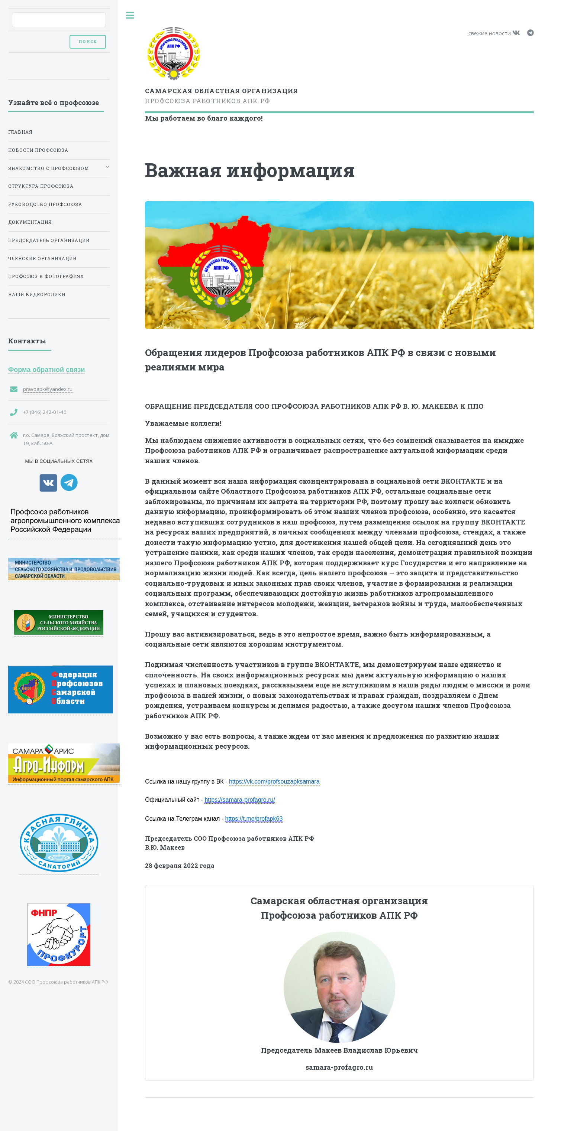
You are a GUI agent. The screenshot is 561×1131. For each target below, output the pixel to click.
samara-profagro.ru (339, 1067)
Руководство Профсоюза (45, 204)
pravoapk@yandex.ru (47, 389)
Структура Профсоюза (41, 186)
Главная (20, 132)
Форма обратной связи (46, 369)
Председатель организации (49, 240)
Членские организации (42, 258)
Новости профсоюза (38, 150)
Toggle (130, 15)
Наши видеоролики (36, 294)
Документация (30, 222)
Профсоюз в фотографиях (46, 276)
